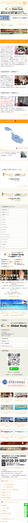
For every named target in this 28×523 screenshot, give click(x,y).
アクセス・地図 (5, 508)
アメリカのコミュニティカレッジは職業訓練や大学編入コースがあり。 (21, 400)
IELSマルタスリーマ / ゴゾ (8, 150)
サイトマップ (5, 516)
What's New (4, 505)
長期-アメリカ (5, 214)
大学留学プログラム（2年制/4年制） (10, 489)
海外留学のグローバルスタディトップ (9, 24)
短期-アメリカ (5, 212)
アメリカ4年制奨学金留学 (8, 484)
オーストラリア (5, 234)
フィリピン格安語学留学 (7, 487)
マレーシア (4, 239)
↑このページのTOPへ (22, 115)
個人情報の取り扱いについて (8, 518)
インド (3, 246)
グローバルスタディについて (11, 502)
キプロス (4, 229)
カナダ (3, 219)
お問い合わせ (5, 521)
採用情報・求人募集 (6, 513)
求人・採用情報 (5, 343)
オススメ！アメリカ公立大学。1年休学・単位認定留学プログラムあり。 (7, 413)
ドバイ (3, 232)
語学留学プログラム (6, 492)
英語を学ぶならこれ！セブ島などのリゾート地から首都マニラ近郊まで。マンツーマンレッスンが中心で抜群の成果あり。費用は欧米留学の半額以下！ (14, 314)
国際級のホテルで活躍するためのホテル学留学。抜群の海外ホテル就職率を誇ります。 (21, 425)
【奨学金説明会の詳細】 (14, 296)
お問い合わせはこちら (7, 346)
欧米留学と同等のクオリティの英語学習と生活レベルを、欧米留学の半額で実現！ (7, 425)
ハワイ (3, 217)
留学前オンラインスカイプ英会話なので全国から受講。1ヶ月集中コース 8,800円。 (7, 437)
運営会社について (6, 341)
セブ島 (3, 244)
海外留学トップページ (9, 481)
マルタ (3, 222)
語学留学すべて (5, 209)
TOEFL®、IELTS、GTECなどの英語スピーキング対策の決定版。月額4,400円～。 (21, 437)
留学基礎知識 (5, 338)
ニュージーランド (6, 237)
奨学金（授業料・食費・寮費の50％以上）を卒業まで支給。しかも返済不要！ (7, 400)
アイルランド (5, 227)
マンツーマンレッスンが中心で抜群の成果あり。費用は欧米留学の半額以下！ (21, 413)
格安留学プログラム (6, 495)
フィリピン (4, 242)
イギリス (4, 224)
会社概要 (4, 510)
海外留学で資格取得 (6, 497)
